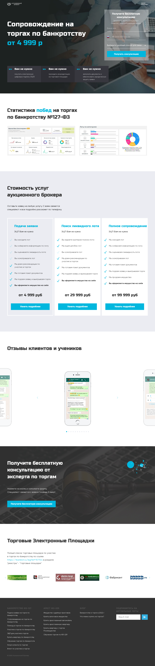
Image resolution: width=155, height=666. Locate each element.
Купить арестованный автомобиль (58, 620)
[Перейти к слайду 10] (86, 431)
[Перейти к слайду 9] (84, 431)
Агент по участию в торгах (18, 649)
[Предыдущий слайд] (37, 397)
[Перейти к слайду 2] (68, 431)
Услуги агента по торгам (17, 645)
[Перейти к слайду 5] (75, 431)
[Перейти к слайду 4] (73, 431)
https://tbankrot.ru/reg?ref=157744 (25, 560)
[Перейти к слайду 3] (70, 431)
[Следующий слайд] (117, 397)
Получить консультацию (126, 54)
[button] (30, 306)
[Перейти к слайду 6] (77, 431)
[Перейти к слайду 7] (79, 431)
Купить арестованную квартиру (57, 624)
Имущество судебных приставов (57, 613)
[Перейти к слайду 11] (88, 431)
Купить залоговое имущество (56, 616)
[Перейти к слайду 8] (81, 431)
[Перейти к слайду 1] (66, 431)
